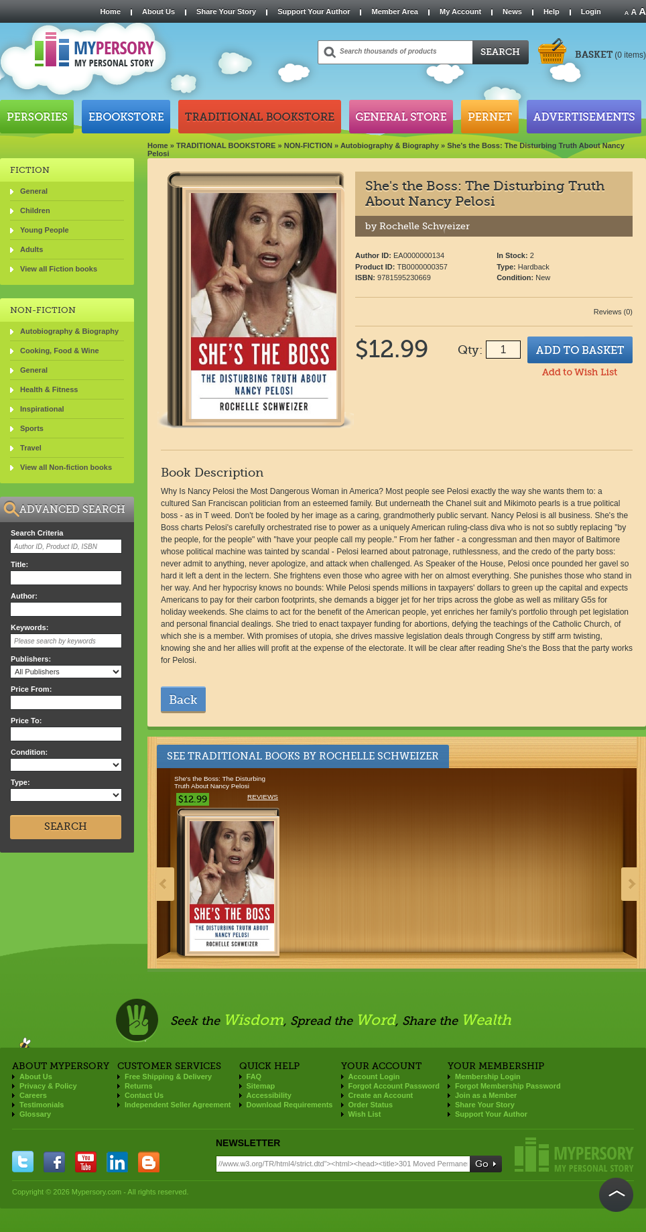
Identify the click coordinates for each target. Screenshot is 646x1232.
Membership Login (488, 1076)
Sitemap (261, 1086)
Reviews (262, 796)
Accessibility (269, 1095)
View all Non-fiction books (66, 467)
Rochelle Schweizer (379, 756)
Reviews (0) (613, 312)
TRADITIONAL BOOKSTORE (226, 145)
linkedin (117, 1161)
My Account (460, 11)
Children (35, 210)
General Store (401, 116)
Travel (31, 448)
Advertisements (584, 116)
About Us (158, 11)
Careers (33, 1095)
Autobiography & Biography (389, 145)
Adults (31, 249)
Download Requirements (290, 1105)
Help (551, 11)
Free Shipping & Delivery (168, 1076)
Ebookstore (126, 116)
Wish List (364, 1114)
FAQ (254, 1076)
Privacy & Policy (48, 1086)
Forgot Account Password (394, 1086)
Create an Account (380, 1095)
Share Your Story (226, 11)
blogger (148, 1161)
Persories (37, 116)
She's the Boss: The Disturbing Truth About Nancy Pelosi (219, 782)
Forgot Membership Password (508, 1086)
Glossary (35, 1114)
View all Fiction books (58, 269)
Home (110, 11)
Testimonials (41, 1105)
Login (591, 11)
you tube (85, 1161)
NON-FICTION (308, 145)
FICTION (30, 170)
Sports (32, 428)
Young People (44, 230)
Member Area (394, 11)
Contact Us (144, 1095)
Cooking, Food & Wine (59, 351)
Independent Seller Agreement (178, 1105)
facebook (54, 1161)
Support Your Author (313, 11)
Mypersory (574, 1154)
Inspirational (42, 409)
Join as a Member (486, 1095)
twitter (23, 1161)
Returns (139, 1086)
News (512, 11)
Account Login (374, 1076)
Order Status (370, 1105)
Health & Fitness (49, 389)
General (34, 191)
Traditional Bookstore (259, 116)
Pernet (490, 116)
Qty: (470, 350)
